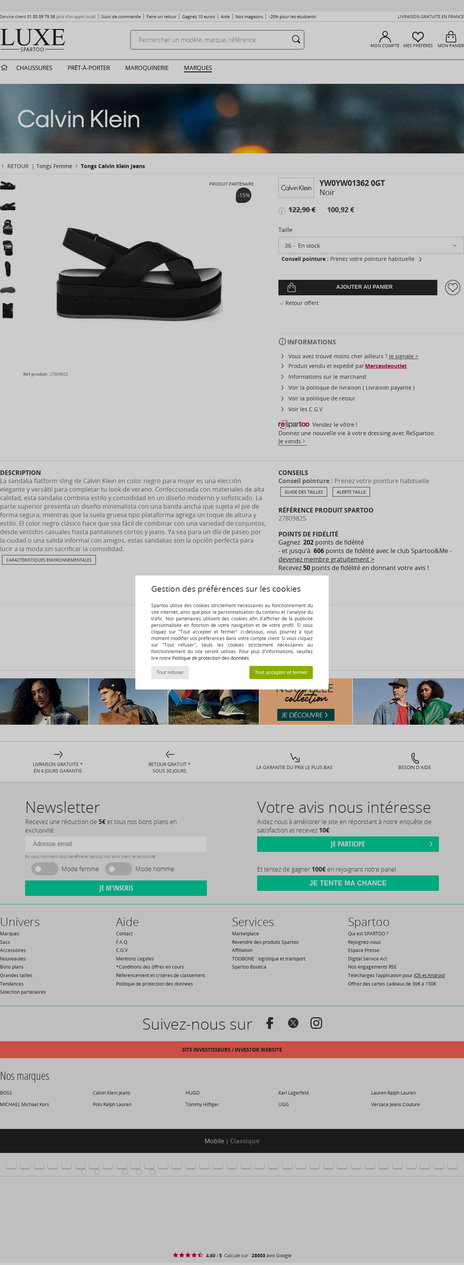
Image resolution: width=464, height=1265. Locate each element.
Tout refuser (170, 672)
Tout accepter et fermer (280, 672)
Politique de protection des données (210, 658)
